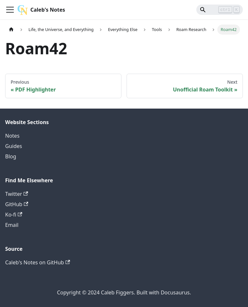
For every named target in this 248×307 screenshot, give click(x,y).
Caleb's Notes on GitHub (37, 262)
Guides (13, 146)
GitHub (16, 204)
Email (11, 224)
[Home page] (11, 30)
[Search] (219, 10)
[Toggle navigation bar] (10, 10)
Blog (10, 156)
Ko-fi (13, 214)
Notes (12, 135)
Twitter (16, 193)
